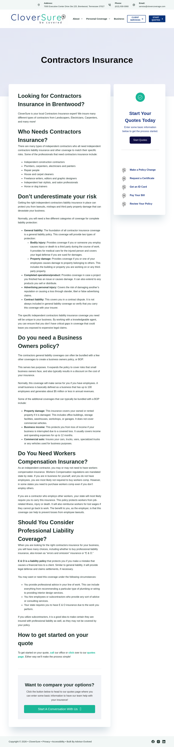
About (78, 19)
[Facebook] (153, 741)
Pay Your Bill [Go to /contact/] (137, 195)
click (71, 652)
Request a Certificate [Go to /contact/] (142, 178)
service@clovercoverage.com (152, 6)
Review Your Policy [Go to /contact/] (141, 203)
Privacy (46, 741)
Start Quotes (157, 18)
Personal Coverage (98, 19)
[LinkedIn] (163, 741)
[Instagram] (158, 741)
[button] (59, 709)
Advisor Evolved (83, 741)
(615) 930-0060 (122, 6)
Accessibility (58, 741)
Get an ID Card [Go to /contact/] (138, 186)
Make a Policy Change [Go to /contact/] (143, 169)
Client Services (136, 18)
